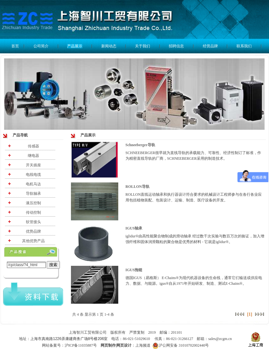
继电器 (33, 155)
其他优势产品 (33, 241)
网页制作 (108, 345)
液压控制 (33, 203)
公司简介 (41, 46)
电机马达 (33, 184)
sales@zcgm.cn (220, 339)
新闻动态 (108, 46)
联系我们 (244, 46)
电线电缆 (33, 174)
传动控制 (33, 212)
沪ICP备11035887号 (81, 345)
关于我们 (142, 46)
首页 (15, 46)
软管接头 (33, 222)
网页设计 (124, 345)
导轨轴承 (33, 193)
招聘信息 (176, 46)
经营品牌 (210, 46)
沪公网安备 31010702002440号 (180, 346)
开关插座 (33, 165)
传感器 (33, 146)
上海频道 (143, 345)
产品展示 (74, 46)
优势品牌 (33, 231)
